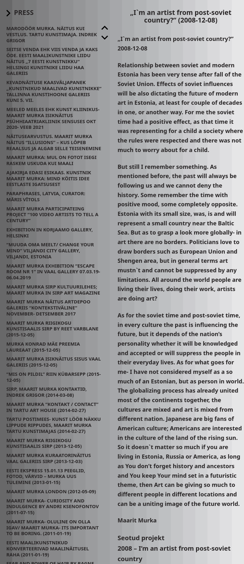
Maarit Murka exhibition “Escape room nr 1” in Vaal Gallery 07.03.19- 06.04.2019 (53, 271)
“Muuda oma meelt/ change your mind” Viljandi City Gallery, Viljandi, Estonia (50, 250)
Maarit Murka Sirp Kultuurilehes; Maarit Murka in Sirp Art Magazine (53, 289)
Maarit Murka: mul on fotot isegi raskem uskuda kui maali (51, 160)
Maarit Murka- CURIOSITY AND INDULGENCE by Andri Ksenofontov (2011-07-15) (52, 506)
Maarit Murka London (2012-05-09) (51, 491)
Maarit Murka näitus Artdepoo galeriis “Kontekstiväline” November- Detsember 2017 (48, 307)
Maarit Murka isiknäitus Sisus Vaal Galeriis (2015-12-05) (53, 361)
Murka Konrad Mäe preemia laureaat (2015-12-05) (43, 347)
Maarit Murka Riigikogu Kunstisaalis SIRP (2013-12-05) (44, 443)
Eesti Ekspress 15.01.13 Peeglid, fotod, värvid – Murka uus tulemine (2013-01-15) (45, 476)
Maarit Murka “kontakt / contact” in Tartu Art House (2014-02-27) (52, 407)
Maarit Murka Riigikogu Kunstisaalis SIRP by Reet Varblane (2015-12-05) (52, 329)
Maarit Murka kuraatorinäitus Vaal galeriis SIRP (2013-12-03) (48, 458)
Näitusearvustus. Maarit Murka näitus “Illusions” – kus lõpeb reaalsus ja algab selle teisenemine (53, 142)
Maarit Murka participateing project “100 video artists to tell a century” (52, 214)
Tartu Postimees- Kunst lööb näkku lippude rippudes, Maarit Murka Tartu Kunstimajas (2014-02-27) (53, 425)
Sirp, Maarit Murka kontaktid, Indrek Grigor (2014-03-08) (46, 392)
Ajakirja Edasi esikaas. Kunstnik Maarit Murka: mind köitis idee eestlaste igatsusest (48, 178)
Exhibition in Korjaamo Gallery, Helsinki (49, 232)
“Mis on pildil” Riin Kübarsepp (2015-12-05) (53, 377)
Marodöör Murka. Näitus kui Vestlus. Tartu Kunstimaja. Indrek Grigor (51, 34)
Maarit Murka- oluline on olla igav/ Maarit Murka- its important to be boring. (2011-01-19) (52, 527)
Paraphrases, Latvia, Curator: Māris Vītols (45, 196)
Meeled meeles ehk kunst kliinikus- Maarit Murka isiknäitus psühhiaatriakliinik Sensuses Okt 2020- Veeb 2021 (52, 118)
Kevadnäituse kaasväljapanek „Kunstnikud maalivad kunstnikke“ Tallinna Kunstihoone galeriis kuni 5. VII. (53, 91)
